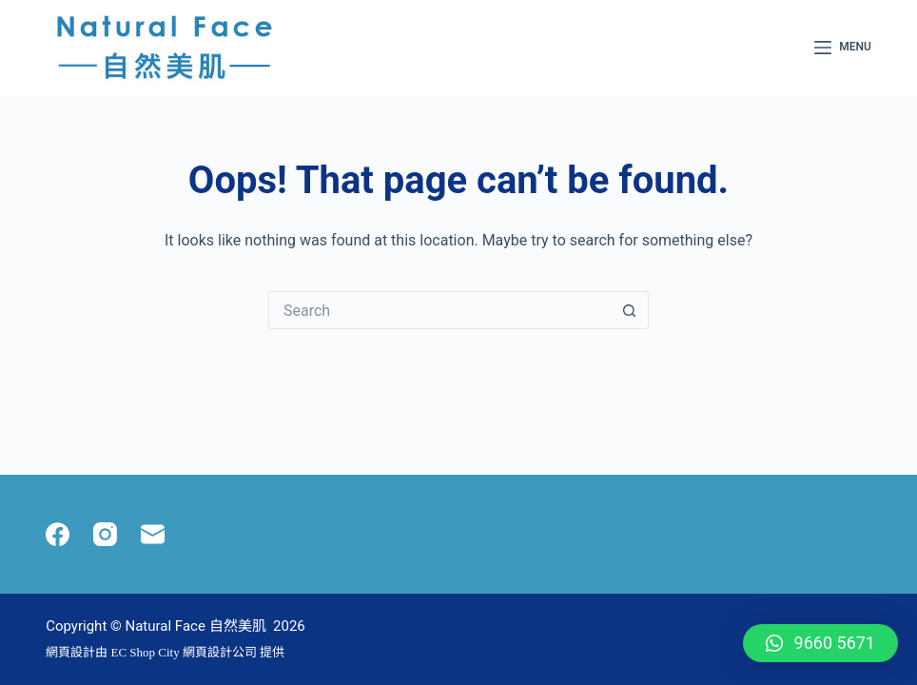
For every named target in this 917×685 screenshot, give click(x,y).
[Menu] (842, 47)
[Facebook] (57, 534)
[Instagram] (105, 534)
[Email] (153, 534)
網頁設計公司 (220, 652)
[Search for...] (439, 310)
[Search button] (630, 310)
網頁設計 (70, 652)
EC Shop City (146, 652)
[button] (820, 643)
